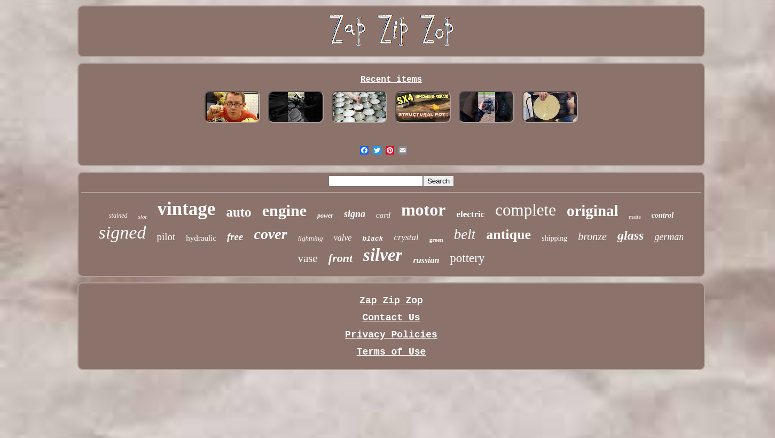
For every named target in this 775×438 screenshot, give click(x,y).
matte (635, 217)
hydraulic (201, 238)
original (593, 210)
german (669, 237)
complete (525, 210)
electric (470, 214)
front (340, 258)
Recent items (391, 79)
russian (426, 260)
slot (142, 216)
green (436, 239)
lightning (310, 238)
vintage (187, 208)
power (325, 215)
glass (630, 235)
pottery (467, 258)
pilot (165, 236)
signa (354, 214)
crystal (406, 237)
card (383, 215)
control (663, 215)
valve (343, 237)
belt (465, 234)
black (372, 239)
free (235, 236)
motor (423, 209)
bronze (592, 236)
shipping (554, 238)
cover (270, 234)
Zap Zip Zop (391, 300)
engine (284, 210)
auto (238, 212)
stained (118, 215)
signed (122, 232)
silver (382, 255)
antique (508, 234)
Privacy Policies (391, 334)
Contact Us (391, 317)
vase (308, 258)
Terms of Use (391, 352)
